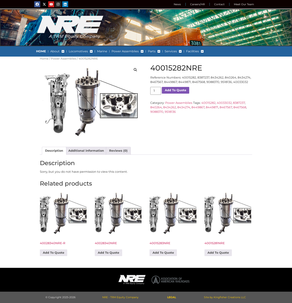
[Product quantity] (155, 91)
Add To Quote (175, 90)
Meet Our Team (244, 4)
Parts (154, 51)
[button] (135, 69)
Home (44, 58)
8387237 (239, 103)
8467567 (226, 107)
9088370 (156, 112)
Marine (102, 51)
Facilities (195, 51)
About (57, 51)
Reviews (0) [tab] (118, 150)
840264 (156, 107)
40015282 (208, 103)
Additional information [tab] (86, 150)
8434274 (183, 107)
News (177, 4)
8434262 (169, 107)
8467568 (239, 107)
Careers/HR (197, 4)
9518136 (170, 112)
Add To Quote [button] (53, 252)
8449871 (212, 107)
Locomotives (81, 51)
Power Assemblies (128, 51)
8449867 (197, 107)
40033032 (224, 103)
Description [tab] (54, 150)
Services (173, 51)
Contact (219, 4)
